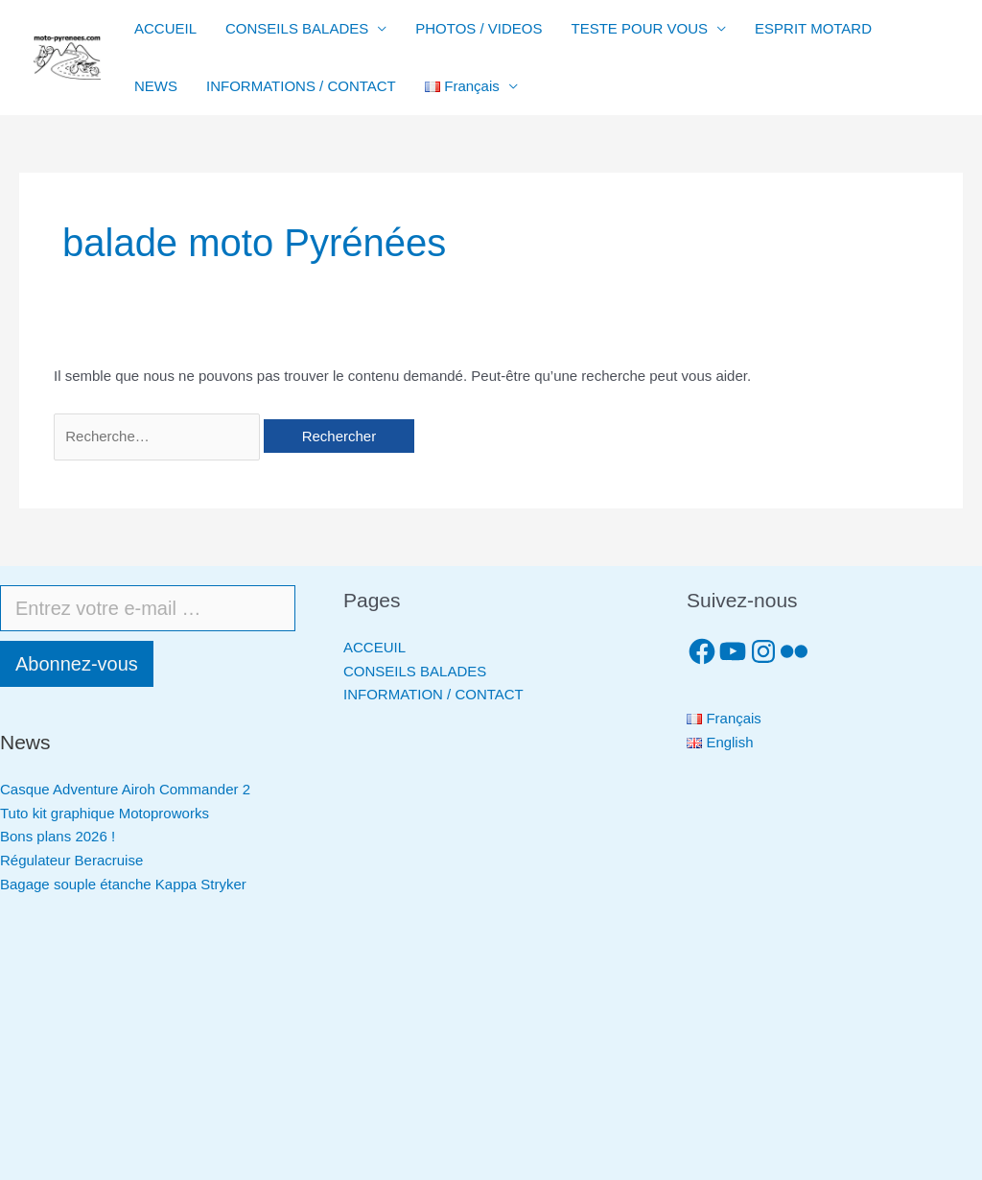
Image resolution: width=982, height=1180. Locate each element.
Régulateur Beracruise (71, 860)
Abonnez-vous (76, 663)
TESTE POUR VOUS (640, 28)
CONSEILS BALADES (296, 28)
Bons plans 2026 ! (57, 836)
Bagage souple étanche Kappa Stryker (123, 884)
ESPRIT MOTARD (813, 28)
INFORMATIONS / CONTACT (301, 86)
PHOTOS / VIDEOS (478, 28)
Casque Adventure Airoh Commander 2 (125, 789)
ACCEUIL (374, 647)
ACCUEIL (165, 28)
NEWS (155, 86)
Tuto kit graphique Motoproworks (104, 813)
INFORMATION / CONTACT (433, 694)
